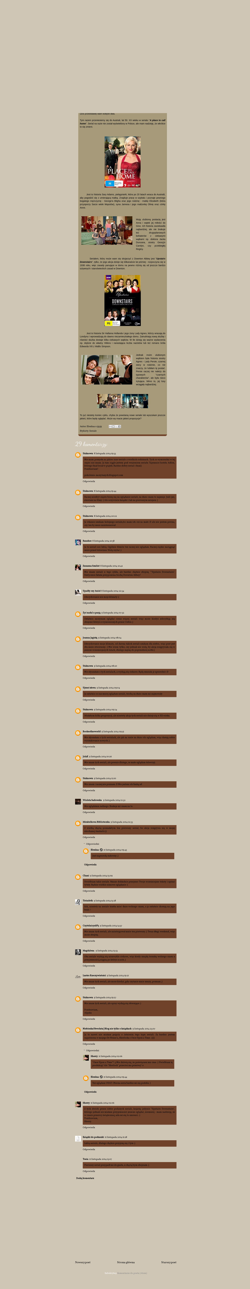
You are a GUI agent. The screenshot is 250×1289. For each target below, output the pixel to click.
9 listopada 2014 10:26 (100, 756)
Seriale (93, 431)
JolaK (85, 756)
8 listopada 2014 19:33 (105, 453)
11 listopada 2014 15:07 (100, 1159)
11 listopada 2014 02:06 (110, 1056)
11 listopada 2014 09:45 (115, 850)
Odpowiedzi (92, 844)
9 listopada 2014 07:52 (112, 612)
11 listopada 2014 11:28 (116, 1137)
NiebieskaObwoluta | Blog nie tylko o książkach (107, 1028)
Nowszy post (83, 1262)
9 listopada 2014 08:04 (109, 637)
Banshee (87, 541)
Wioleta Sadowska (92, 800)
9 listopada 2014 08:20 (105, 666)
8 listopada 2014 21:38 (103, 541)
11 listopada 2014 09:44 (115, 1077)
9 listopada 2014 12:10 (105, 778)
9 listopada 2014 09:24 (105, 709)
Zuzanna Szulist (91, 566)
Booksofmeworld (92, 731)
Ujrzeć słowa (89, 687)
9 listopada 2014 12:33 (122, 822)
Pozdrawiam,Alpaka (91, 1011)
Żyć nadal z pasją (91, 612)
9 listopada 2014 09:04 (108, 687)
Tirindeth (88, 900)
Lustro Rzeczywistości (94, 975)
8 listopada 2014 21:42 (111, 566)
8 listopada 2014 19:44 (105, 491)
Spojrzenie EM (54, 11)
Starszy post (168, 1262)
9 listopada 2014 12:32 (114, 800)
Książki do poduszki (93, 1137)
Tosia (85, 1159)
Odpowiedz (89, 481)
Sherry (94, 1056)
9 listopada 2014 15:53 (107, 950)
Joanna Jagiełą (90, 637)
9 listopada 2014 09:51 (113, 731)
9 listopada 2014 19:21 (118, 975)
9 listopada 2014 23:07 (143, 1028)
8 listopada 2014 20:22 (105, 516)
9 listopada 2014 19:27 (105, 997)
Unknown (88, 453)
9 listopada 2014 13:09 (101, 875)
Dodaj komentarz (85, 1178)
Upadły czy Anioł (91, 591)
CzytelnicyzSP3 (91, 925)
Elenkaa (95, 850)
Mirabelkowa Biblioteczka (96, 822)
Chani (86, 875)
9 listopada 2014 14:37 (111, 925)
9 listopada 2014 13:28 (105, 900)
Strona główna (126, 1262)
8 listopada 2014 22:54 (112, 591)
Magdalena (89, 950)
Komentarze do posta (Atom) (132, 1273)
